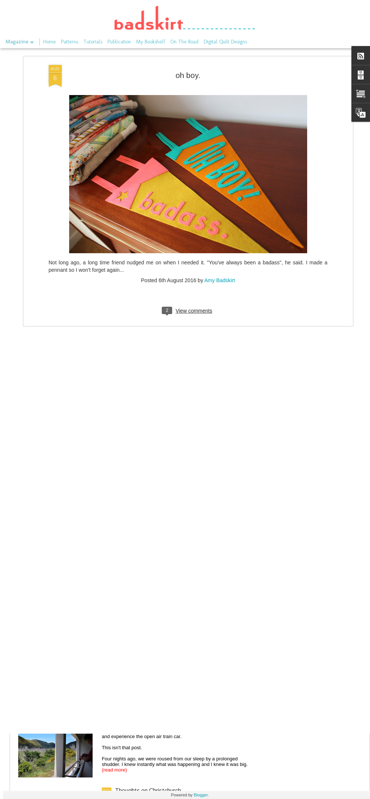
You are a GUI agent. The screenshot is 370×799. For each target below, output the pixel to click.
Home (49, 42)
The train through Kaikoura (149, 706)
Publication (119, 42)
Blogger (200, 795)
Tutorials (92, 42)
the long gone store (140, 538)
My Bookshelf (150, 42)
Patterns (69, 42)
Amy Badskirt (220, 178)
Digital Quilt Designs (225, 42)
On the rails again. (138, 622)
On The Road (184, 42)
